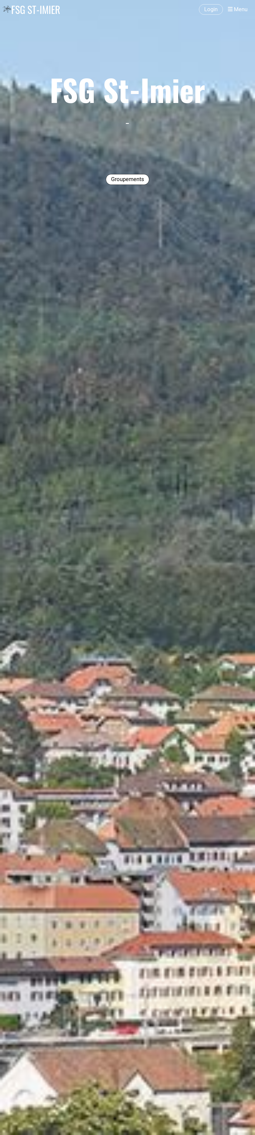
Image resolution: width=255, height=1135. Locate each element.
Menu (238, 9)
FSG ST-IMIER (35, 9)
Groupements (127, 179)
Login (211, 9)
